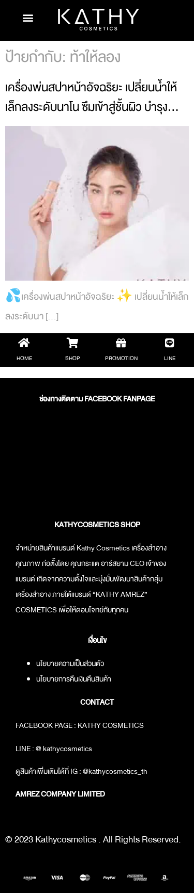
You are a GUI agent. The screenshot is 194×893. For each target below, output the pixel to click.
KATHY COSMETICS (111, 725)
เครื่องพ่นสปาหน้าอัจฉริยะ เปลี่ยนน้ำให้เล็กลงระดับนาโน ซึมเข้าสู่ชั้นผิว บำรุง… (92, 97)
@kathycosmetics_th (115, 771)
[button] (28, 17)
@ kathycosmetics (64, 748)
